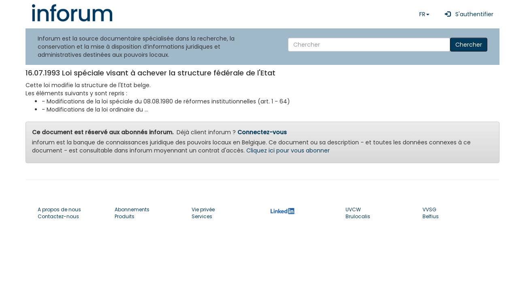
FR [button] (424, 14)
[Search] (369, 45)
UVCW (353, 209)
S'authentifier (467, 14)
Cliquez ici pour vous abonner (288, 150)
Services (202, 216)
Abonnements (132, 209)
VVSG (429, 209)
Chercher (468, 45)
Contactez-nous (58, 216)
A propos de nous (59, 209)
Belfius (431, 216)
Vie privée (203, 209)
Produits (124, 216)
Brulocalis (358, 216)
